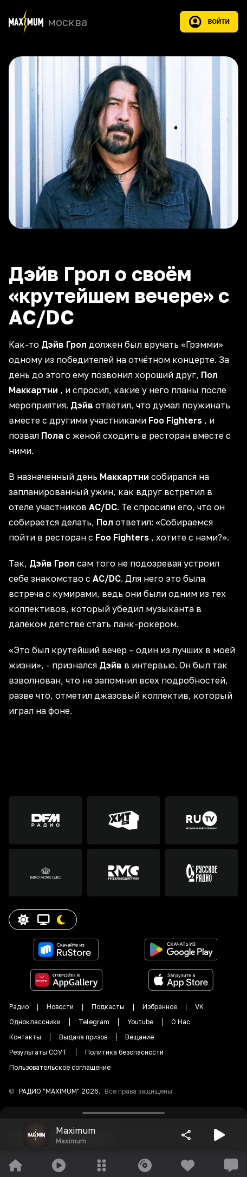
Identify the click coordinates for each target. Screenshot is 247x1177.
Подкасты (108, 1007)
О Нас (180, 1022)
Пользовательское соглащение (59, 1067)
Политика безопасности (124, 1052)
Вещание (139, 1037)
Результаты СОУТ (38, 1052)
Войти (209, 21)
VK (199, 1007)
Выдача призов (83, 1037)
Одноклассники (35, 1022)
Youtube (140, 1022)
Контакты (25, 1037)
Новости (60, 1007)
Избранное (159, 1007)
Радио (19, 1007)
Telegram (94, 1022)
